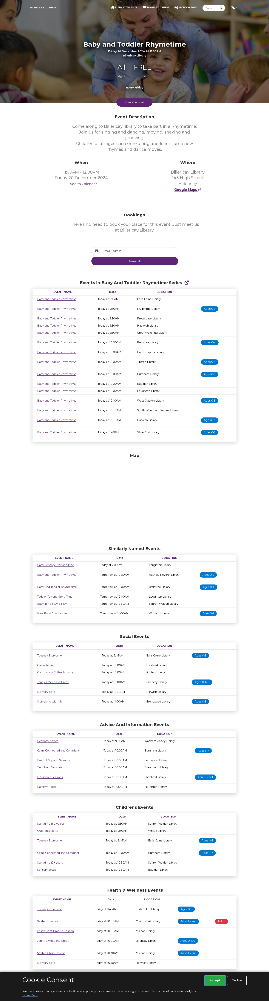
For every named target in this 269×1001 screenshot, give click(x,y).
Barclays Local (46, 787)
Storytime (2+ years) (50, 862)
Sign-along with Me (50, 701)
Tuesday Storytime (49, 655)
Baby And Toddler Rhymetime (57, 587)
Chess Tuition (46, 665)
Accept (215, 980)
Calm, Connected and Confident (58, 750)
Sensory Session (47, 869)
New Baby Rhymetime (52, 613)
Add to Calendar (81, 184)
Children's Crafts (47, 830)
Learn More (30, 995)
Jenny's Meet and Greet (53, 682)
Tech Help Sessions (49, 767)
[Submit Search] (221, 8)
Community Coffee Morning (55, 672)
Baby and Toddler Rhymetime (56, 299)
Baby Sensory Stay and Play (55, 565)
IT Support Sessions (50, 777)
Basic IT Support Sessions (53, 760)
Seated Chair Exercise (51, 953)
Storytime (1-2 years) (50, 823)
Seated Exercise (47, 921)
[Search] (210, 8)
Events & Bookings (43, 7)
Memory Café (46, 692)
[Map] (134, 498)
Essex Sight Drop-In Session (55, 931)
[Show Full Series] (186, 282)
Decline (237, 980)
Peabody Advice (47, 741)
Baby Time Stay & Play (52, 603)
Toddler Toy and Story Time (54, 596)
